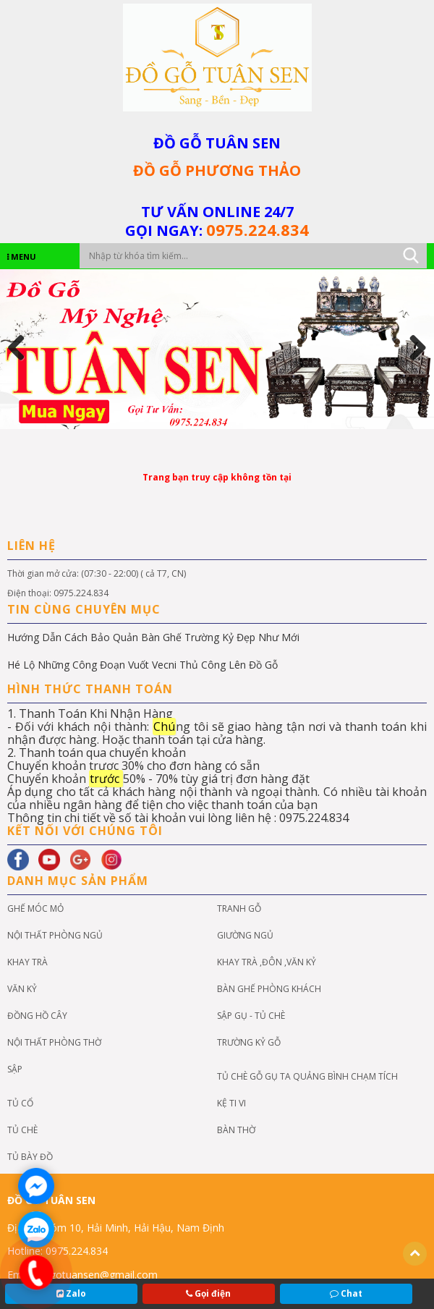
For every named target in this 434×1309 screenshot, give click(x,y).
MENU (21, 256)
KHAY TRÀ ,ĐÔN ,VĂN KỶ (266, 962)
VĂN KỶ (22, 989)
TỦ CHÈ (22, 1130)
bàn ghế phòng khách (269, 989)
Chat (346, 1293)
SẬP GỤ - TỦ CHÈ (251, 1015)
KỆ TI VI (231, 1103)
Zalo (71, 1293)
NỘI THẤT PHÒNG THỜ (54, 1042)
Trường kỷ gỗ (249, 1042)
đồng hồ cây (37, 1015)
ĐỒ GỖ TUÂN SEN (217, 143)
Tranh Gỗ (239, 908)
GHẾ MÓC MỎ (35, 908)
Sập (14, 1069)
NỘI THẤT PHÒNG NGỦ (55, 935)
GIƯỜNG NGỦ (245, 935)
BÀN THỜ (236, 1130)
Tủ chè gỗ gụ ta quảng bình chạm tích (307, 1076)
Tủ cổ (20, 1103)
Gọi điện (208, 1293)
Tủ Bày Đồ (30, 1157)
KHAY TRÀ (27, 962)
